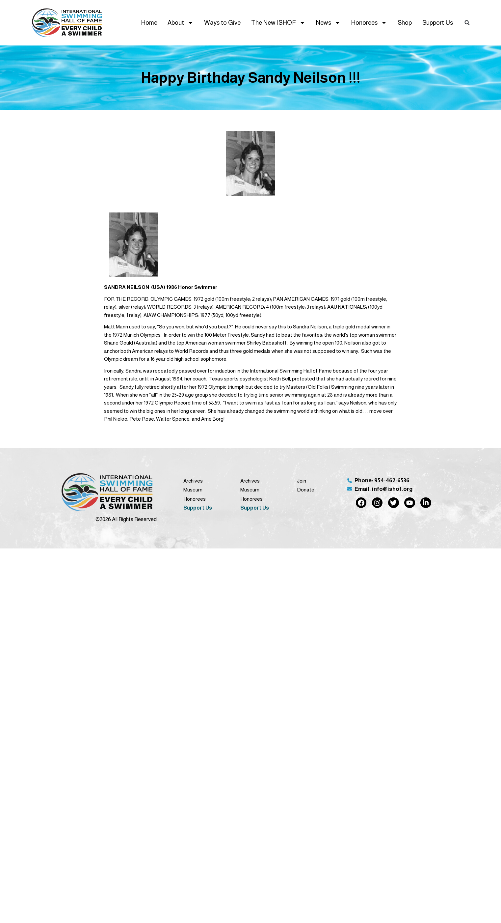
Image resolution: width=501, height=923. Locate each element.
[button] (467, 22)
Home (149, 22)
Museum (192, 489)
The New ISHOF (278, 22)
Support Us (437, 22)
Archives (193, 481)
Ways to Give (222, 22)
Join (301, 481)
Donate (305, 489)
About (181, 22)
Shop (405, 22)
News (328, 22)
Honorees (369, 22)
